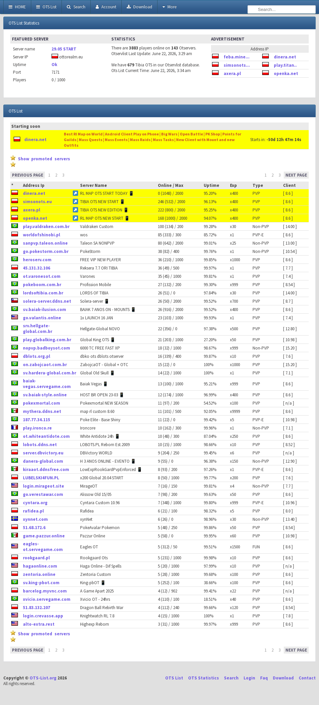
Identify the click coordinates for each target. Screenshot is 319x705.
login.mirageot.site (43, 486)
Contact (307, 678)
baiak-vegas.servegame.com (47, 383)
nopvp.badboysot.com (46, 348)
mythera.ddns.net (42, 411)
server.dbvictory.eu (43, 453)
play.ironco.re (37, 428)
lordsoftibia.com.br (43, 293)
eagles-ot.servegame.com (43, 546)
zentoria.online (39, 574)
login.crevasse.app (43, 616)
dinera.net (285, 57)
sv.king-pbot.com (41, 583)
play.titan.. (285, 65)
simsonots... (237, 65)
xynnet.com (35, 519)
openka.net (286, 73)
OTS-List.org (43, 678)
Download (139, 7)
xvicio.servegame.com (46, 599)
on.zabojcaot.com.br (45, 364)
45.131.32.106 (36, 268)
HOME (17, 7)
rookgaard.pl (36, 558)
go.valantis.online (42, 318)
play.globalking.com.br (47, 340)
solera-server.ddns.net (47, 301)
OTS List (46, 7)
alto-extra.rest (38, 624)
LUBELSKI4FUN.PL (41, 478)
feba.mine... (237, 57)
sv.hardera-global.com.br (49, 373)
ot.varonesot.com (41, 276)
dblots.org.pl (36, 356)
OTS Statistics (203, 678)
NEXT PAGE (296, 175)
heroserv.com (37, 260)
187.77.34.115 (36, 420)
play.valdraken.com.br (46, 226)
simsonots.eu (37, 201)
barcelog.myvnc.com (45, 591)
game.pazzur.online (44, 536)
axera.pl (232, 73)
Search (76, 7)
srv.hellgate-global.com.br (37, 328)
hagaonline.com (40, 566)
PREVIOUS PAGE (27, 175)
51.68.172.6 (34, 527)
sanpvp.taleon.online (45, 243)
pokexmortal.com (41, 403)
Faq (264, 678)
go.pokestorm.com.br (45, 251)
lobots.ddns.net (40, 444)
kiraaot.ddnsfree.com (46, 469)
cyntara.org (35, 503)
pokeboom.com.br (42, 284)
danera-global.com (43, 461)
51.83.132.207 (36, 607)
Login (249, 678)
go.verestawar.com (43, 494)
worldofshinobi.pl (41, 235)
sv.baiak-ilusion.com (44, 309)
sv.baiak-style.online (45, 395)
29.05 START (64, 49)
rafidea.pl (33, 511)
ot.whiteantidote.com (46, 436)
